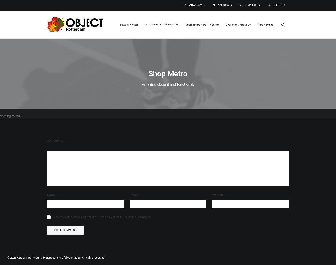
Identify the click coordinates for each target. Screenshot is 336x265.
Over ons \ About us (238, 24)
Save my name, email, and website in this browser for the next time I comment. (102, 217)
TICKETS (278, 5)
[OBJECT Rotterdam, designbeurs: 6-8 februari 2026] (75, 24)
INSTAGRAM (196, 5)
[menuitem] (197, 5)
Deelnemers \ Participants (202, 24)
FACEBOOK (224, 5)
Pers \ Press (265, 24)
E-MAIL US (252, 5)
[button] (285, 24)
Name (52, 195)
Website (218, 195)
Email (135, 195)
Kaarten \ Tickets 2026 (163, 24)
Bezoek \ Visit (129, 24)
